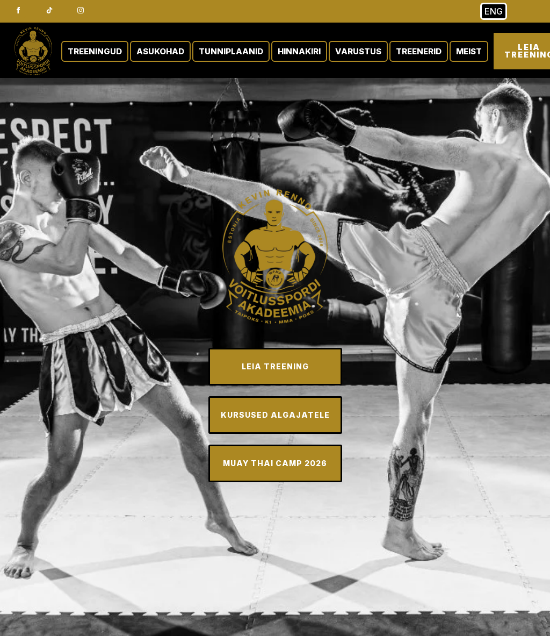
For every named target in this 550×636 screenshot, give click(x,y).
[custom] (49, 10)
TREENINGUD (95, 51)
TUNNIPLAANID (231, 51)
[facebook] (18, 10)
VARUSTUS (358, 51)
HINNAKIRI (299, 51)
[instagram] (80, 10)
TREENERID (419, 51)
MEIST (469, 51)
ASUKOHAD (160, 51)
